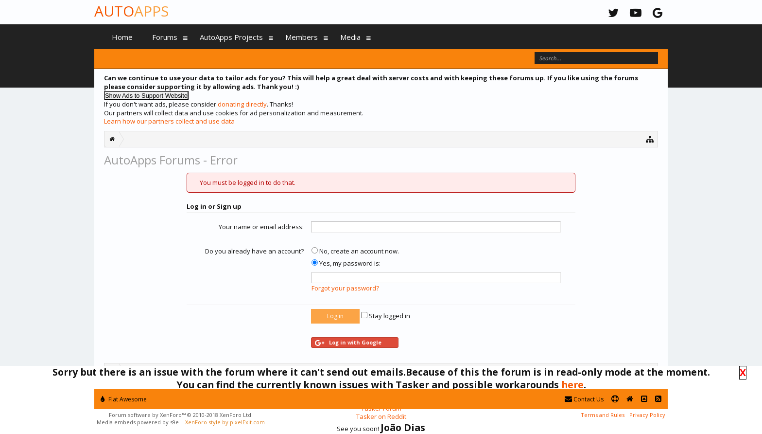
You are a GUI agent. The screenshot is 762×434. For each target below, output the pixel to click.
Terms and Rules (602, 414)
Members (301, 37)
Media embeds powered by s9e (138, 422)
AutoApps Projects (231, 37)
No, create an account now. (355, 251)
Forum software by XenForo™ (181, 414)
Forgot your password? (345, 288)
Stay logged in (385, 315)
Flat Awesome (124, 399)
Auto (131, 11)
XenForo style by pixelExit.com (225, 422)
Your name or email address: (261, 226)
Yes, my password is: (346, 263)
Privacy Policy (647, 414)
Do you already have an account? (254, 251)
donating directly (242, 104)
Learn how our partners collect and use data (169, 121)
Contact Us (584, 399)
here (572, 384)
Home (122, 37)
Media (350, 37)
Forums (164, 37)
